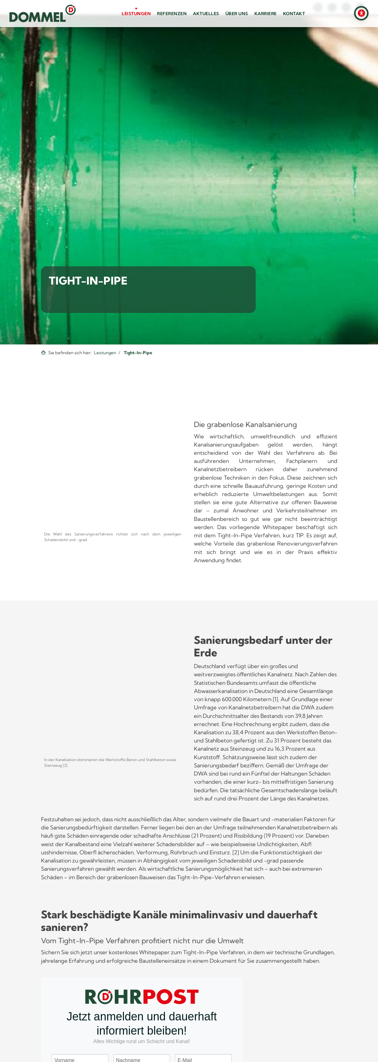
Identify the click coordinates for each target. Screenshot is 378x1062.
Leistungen (136, 13)
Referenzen (172, 13)
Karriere (265, 13)
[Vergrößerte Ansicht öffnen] (112, 474)
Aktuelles (206, 13)
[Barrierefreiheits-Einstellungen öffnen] (361, 13)
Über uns (236, 13)
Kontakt (294, 13)
